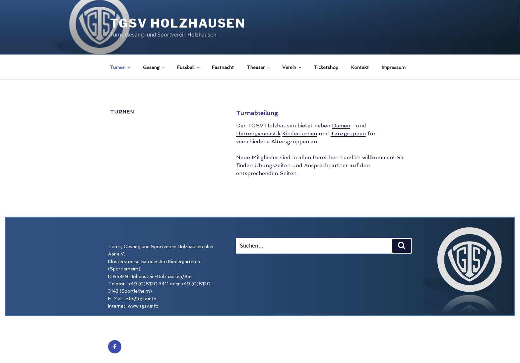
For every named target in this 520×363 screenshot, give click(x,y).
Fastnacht (223, 67)
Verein (292, 67)
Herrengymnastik (258, 133)
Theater (259, 67)
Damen (341, 125)
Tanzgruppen (348, 133)
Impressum (394, 67)
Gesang (154, 67)
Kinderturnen (299, 133)
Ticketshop (326, 67)
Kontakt (360, 67)
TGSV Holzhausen (178, 23)
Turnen (120, 67)
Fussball (189, 67)
